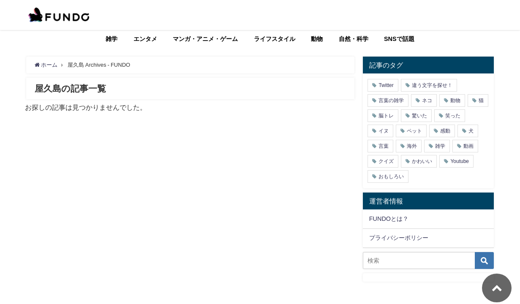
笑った (452, 115)
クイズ (386, 161)
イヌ (383, 130)
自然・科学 (353, 39)
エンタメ (145, 39)
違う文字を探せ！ (432, 85)
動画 (468, 146)
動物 (317, 39)
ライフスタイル (274, 39)
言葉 (383, 146)
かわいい (422, 161)
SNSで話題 (399, 39)
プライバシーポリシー (398, 238)
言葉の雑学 (391, 100)
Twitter (385, 85)
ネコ (427, 100)
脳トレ (386, 115)
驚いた (419, 115)
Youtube (459, 161)
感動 (445, 130)
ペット (414, 130)
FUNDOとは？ (388, 219)
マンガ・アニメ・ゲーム (205, 39)
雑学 (111, 39)
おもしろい (391, 176)
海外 (412, 146)
